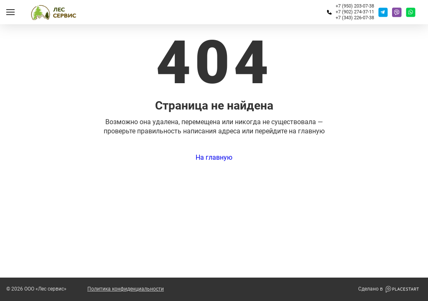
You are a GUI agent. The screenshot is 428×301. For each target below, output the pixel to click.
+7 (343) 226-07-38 (355, 17)
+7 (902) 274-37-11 (355, 12)
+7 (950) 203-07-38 (355, 6)
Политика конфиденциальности (125, 289)
